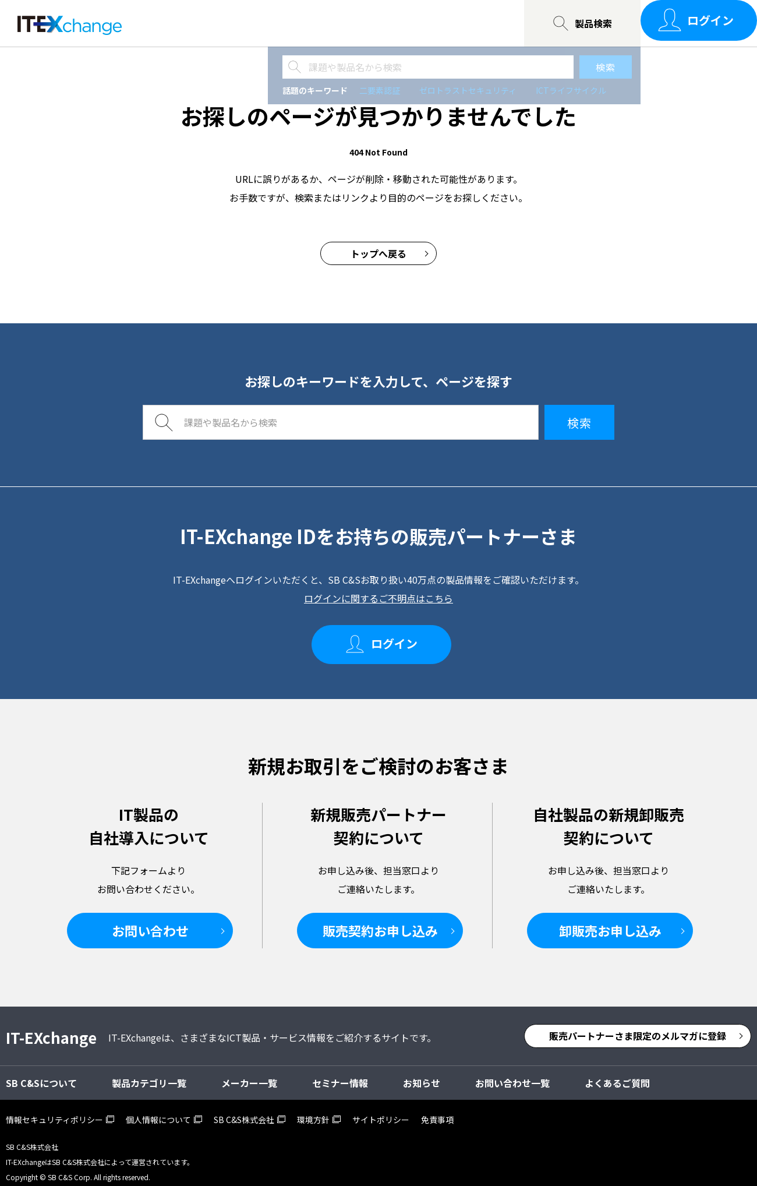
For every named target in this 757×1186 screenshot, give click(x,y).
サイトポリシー (380, 1109)
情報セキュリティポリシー (54, 1109)
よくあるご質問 (617, 1072)
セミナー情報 (214, 23)
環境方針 (313, 1109)
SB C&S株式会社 (244, 1109)
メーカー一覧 (249, 1072)
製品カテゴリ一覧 (149, 1072)
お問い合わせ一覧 (402, 23)
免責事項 (437, 1109)
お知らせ (421, 1072)
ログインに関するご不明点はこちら (378, 598)
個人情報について (158, 1109)
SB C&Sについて (303, 23)
